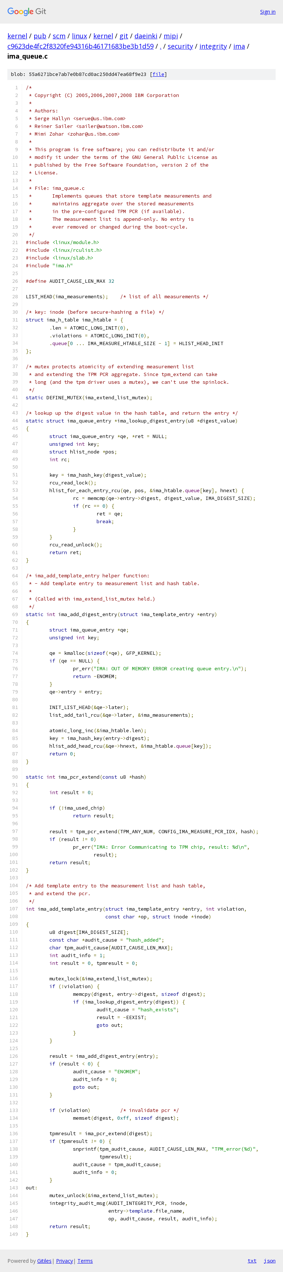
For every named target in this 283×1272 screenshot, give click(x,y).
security (180, 46)
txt (252, 1260)
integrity (213, 46)
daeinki (145, 35)
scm (59, 35)
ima (239, 46)
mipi (171, 35)
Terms (85, 1260)
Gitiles (44, 1260)
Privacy (64, 1260)
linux (79, 35)
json (270, 1260)
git (123, 35)
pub (40, 35)
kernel (17, 35)
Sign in (268, 11)
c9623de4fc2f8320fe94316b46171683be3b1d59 (80, 46)
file (158, 74)
